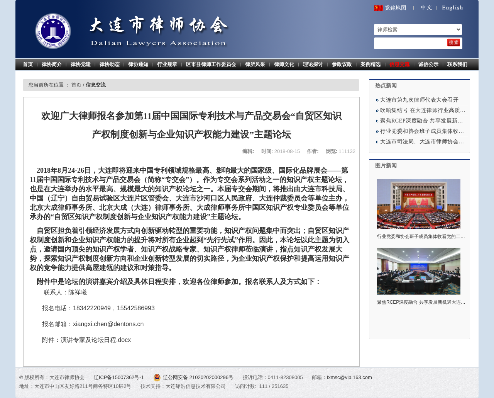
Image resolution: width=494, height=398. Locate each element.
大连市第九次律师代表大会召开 (419, 100)
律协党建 (81, 64)
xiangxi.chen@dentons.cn (108, 324)
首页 (28, 64)
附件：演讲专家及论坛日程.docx (86, 340)
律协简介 (52, 64)
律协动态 (110, 64)
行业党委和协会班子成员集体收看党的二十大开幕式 (430, 236)
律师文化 (284, 64)
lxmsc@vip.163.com (349, 377)
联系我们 (457, 64)
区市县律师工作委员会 (211, 64)
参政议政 (342, 64)
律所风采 (255, 64)
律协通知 (138, 64)
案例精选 (370, 64)
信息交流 (399, 64)
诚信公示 (428, 64)
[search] (453, 42)
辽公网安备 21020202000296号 (194, 377)
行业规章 (167, 64)
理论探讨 (313, 64)
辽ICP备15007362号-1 (119, 377)
